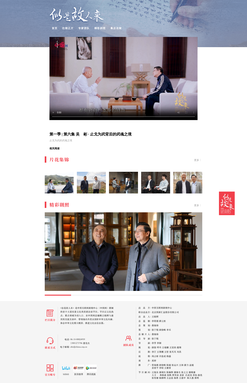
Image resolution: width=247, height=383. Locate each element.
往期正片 (68, 28)
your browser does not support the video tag (123, 78)
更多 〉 (198, 160)
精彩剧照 (100, 28)
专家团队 (84, 28)
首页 (54, 28)
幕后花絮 (116, 28)
